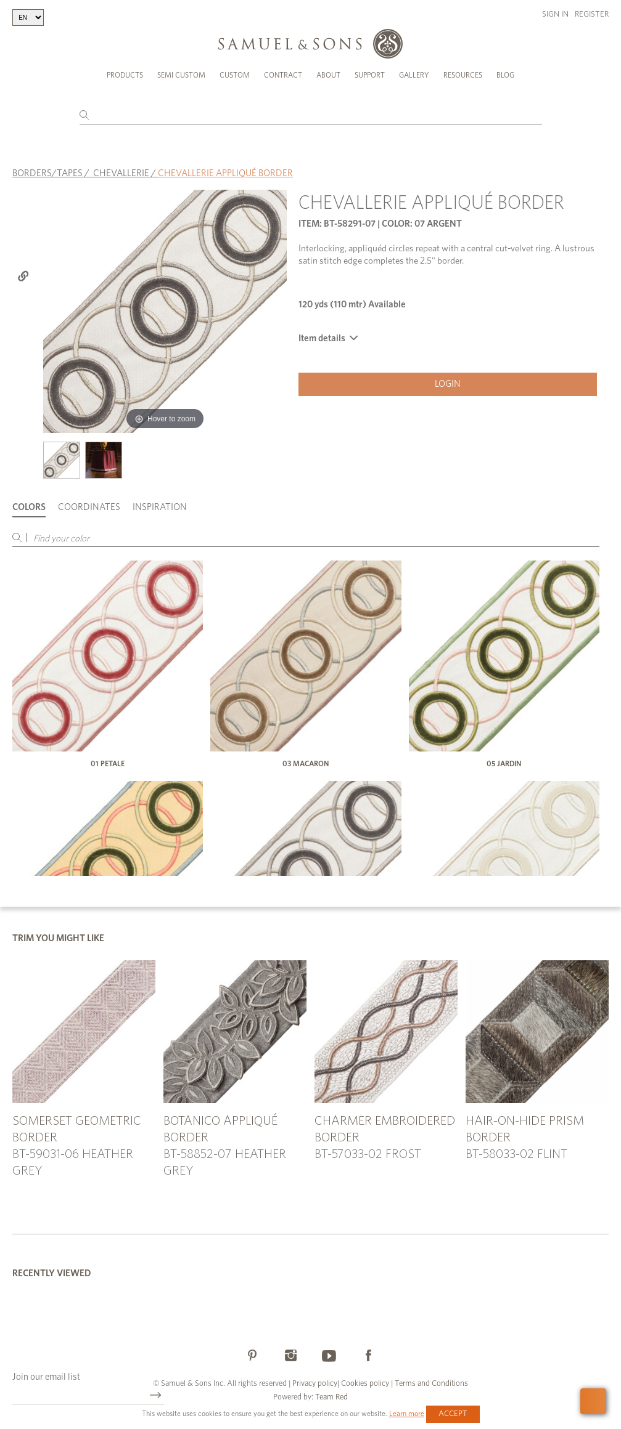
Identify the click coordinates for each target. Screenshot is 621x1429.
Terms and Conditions (430, 1384)
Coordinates (89, 507)
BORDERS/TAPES (47, 173)
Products (125, 75)
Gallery (414, 75)
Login (448, 384)
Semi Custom (181, 75)
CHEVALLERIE (121, 173)
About (328, 75)
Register (592, 14)
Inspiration (160, 507)
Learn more (406, 1413)
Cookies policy (365, 1384)
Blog (505, 75)
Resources (462, 75)
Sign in (555, 14)
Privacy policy (314, 1384)
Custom (235, 75)
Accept (452, 1414)
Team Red (331, 1397)
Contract (283, 75)
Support (370, 75)
